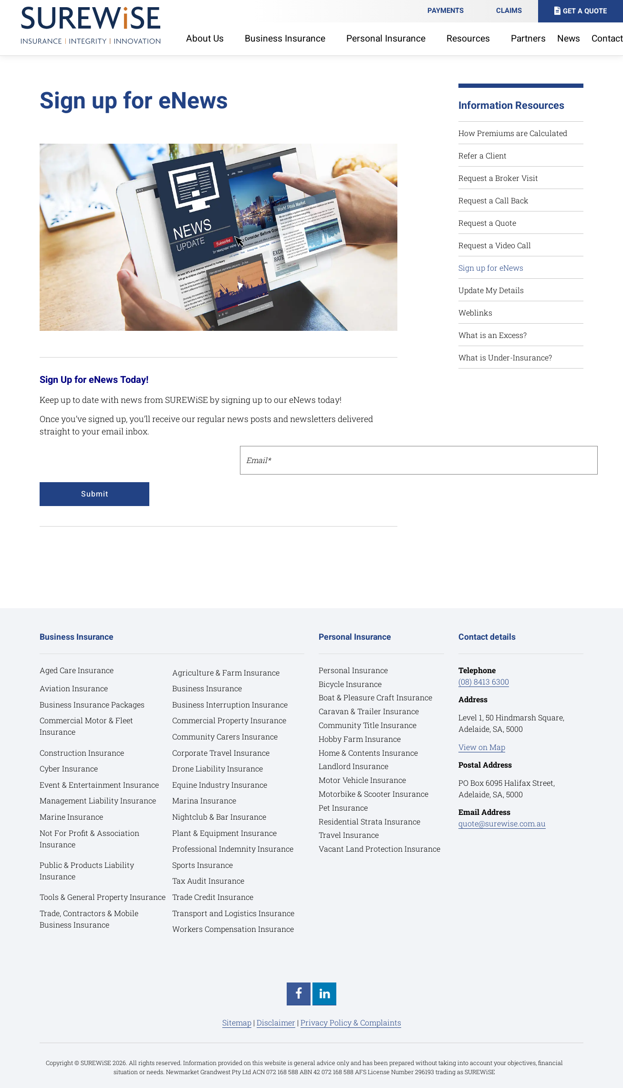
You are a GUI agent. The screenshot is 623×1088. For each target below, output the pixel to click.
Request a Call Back (493, 200)
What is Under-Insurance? (505, 357)
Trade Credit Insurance (212, 897)
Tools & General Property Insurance (103, 897)
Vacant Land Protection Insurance (379, 849)
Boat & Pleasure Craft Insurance (375, 697)
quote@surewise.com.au (502, 823)
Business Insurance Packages (92, 704)
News (568, 38)
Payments (445, 11)
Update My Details (491, 290)
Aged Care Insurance (77, 670)
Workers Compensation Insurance (233, 929)
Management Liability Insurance (98, 800)
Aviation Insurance (74, 688)
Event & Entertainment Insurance (99, 785)
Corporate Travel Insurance (221, 752)
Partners (528, 38)
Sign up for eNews (490, 268)
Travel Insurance (349, 835)
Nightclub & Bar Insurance (219, 817)
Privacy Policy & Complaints (351, 1022)
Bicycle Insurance (350, 683)
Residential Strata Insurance (369, 821)
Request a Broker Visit (498, 178)
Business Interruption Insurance (230, 704)
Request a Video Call (494, 245)
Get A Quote (585, 11)
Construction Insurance (82, 752)
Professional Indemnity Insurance (232, 849)
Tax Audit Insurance (208, 881)
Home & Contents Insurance (368, 752)
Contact (607, 38)
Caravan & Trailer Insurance (369, 711)
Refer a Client (482, 155)
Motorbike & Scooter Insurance (374, 794)
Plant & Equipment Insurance (224, 832)
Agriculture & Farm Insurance (226, 672)
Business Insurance (207, 688)
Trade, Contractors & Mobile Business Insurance (89, 918)
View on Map (481, 746)
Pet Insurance (343, 808)
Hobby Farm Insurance (360, 739)
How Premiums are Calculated (512, 133)
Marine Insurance (71, 817)
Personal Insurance (353, 670)
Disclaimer (276, 1022)
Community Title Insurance (367, 725)
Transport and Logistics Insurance (233, 913)
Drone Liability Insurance (217, 768)
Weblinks (475, 312)
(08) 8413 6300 (483, 681)
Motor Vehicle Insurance (362, 780)
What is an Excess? (492, 335)
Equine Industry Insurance (219, 785)
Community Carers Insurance (225, 736)
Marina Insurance (204, 800)
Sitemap (236, 1022)
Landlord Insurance (353, 766)
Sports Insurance (202, 865)
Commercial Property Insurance (229, 720)
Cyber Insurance (69, 768)
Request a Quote (487, 223)
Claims (509, 11)
